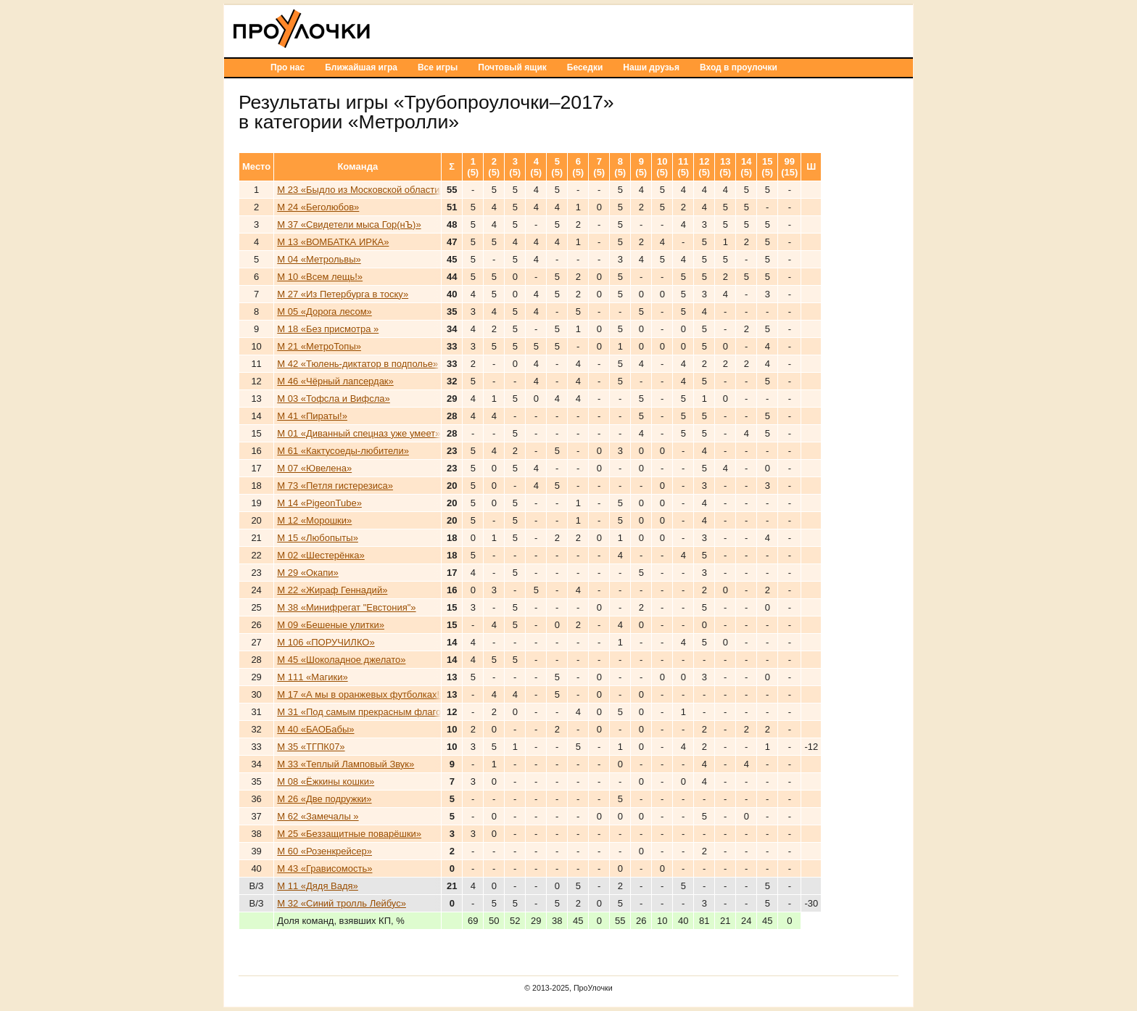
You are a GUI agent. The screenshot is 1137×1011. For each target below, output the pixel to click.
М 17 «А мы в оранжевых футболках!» (361, 694)
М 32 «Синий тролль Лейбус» (341, 903)
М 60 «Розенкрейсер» (324, 851)
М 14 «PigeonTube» (319, 503)
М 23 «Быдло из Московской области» (361, 189)
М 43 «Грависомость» (324, 868)
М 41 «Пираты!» (312, 415)
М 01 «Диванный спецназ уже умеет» (358, 433)
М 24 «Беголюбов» (318, 207)
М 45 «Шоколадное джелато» (341, 659)
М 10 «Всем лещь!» (320, 276)
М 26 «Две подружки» (324, 798)
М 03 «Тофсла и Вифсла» (333, 398)
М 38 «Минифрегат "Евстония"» (346, 607)
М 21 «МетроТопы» (319, 346)
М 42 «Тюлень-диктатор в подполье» (357, 363)
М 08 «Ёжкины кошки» (325, 781)
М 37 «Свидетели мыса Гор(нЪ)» (349, 224)
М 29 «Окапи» (308, 572)
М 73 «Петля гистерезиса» (335, 485)
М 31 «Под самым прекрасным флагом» (364, 711)
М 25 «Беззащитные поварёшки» (349, 833)
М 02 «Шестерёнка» (321, 555)
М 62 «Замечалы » (317, 816)
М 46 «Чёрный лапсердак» (335, 381)
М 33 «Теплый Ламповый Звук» (345, 764)
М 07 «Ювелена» (314, 468)
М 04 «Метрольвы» (318, 259)
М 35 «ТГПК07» (310, 746)
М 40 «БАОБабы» (315, 729)
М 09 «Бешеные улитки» (330, 624)
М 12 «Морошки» (314, 520)
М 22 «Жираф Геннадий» (332, 590)
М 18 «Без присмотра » (328, 328)
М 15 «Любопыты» (317, 537)
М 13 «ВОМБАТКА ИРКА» (333, 241)
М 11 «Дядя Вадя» (317, 885)
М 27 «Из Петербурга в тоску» (342, 294)
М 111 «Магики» (312, 677)
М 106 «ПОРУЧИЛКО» (325, 642)
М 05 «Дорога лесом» (324, 311)
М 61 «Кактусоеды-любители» (343, 450)
